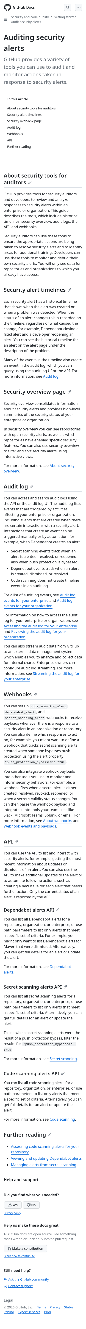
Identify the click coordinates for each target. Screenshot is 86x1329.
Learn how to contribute (19, 1256)
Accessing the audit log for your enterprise (40, 626)
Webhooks (20, 694)
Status (69, 1307)
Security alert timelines (37, 289)
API (11, 841)
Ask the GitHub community (26, 1279)
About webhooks (57, 820)
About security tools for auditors (35, 179)
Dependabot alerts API (32, 910)
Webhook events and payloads (30, 826)
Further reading (28, 1134)
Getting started (65, 17)
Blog (47, 1312)
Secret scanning (63, 1058)
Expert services (29, 1312)
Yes (13, 1205)
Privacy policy (12, 1213)
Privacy (55, 1307)
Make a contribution (25, 1248)
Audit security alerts (26, 22)
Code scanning (62, 1119)
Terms (41, 1307)
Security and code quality (30, 17)
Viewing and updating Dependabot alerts (46, 1158)
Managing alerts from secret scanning (43, 1164)
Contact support (18, 1286)
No (31, 1205)
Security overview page (37, 391)
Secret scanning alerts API (35, 987)
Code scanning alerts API (34, 1073)
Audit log (51, 376)
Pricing (9, 1312)
